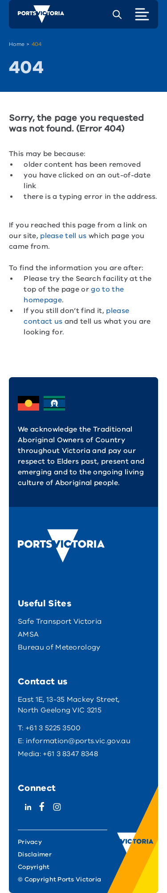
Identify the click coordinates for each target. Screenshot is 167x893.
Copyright (34, 867)
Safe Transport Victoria (60, 621)
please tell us (63, 237)
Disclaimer (35, 854)
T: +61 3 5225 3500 (49, 728)
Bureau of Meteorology (59, 647)
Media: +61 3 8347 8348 (58, 754)
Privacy (30, 842)
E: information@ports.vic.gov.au (74, 741)
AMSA (28, 634)
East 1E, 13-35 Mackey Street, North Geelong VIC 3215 (68, 705)
